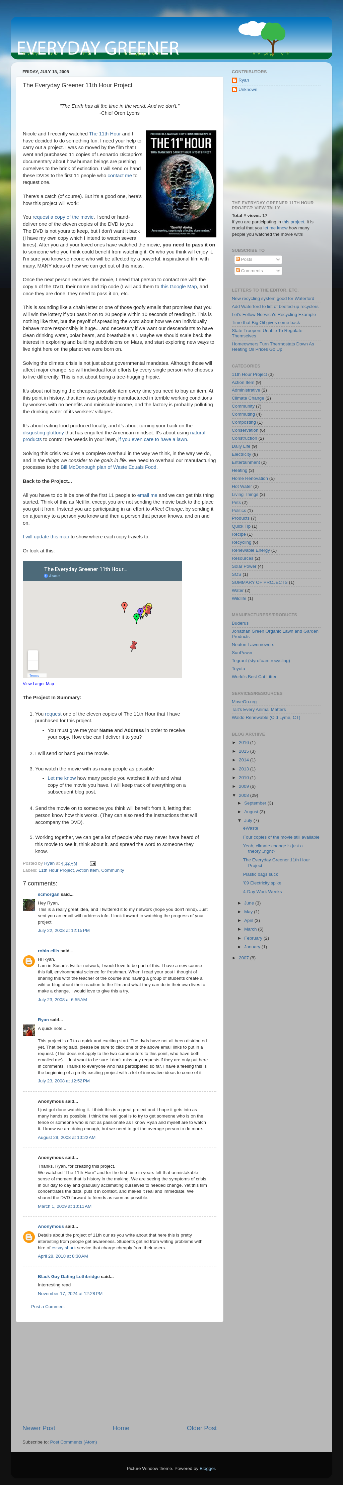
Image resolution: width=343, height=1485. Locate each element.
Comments (249, 270)
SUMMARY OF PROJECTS (260, 582)
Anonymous (51, 1226)
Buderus (240, 623)
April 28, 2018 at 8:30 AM (63, 1256)
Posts (244, 259)
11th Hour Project (56, 870)
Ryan (43, 1019)
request (53, 714)
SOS (237, 574)
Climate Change (248, 398)
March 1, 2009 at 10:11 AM (64, 1206)
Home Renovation (250, 478)
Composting (244, 422)
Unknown (247, 89)
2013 (244, 768)
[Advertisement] (119, 1373)
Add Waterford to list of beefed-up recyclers (275, 306)
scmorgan (49, 894)
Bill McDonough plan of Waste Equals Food (108, 467)
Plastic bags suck (260, 874)
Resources (243, 558)
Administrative (246, 390)
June (249, 903)
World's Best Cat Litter (254, 676)
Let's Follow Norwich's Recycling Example (274, 314)
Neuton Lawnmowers (253, 644)
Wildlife (239, 598)
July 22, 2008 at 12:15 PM (64, 930)
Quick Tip (241, 526)
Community (112, 870)
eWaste (250, 828)
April (249, 920)
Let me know (62, 778)
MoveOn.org (244, 701)
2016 (244, 742)
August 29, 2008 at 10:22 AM (66, 1137)
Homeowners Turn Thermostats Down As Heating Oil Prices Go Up (273, 346)
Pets (236, 502)
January (253, 946)
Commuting (243, 414)
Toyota (238, 668)
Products (241, 518)
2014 (244, 759)
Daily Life (241, 446)
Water (238, 590)
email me (147, 495)
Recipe (239, 534)
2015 (244, 751)
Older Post (202, 1427)
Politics (239, 510)
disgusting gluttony (43, 432)
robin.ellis (48, 950)
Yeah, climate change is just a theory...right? (273, 848)
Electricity (241, 454)
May (249, 911)
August (252, 811)
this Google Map (179, 286)
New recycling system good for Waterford (273, 298)
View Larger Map (38, 683)
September (256, 803)
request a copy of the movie (62, 217)
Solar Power (244, 566)
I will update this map (46, 536)
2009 (244, 786)
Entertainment (246, 462)
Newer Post (38, 1427)
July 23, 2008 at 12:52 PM (64, 1080)
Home (121, 1427)
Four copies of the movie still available (281, 837)
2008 (244, 795)
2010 (244, 777)
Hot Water (242, 486)
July (249, 820)
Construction (244, 438)
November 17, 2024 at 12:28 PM (70, 1293)
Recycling (242, 542)
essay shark (64, 1247)
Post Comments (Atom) (73, 1442)
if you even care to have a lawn (153, 439)
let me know (276, 227)
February (254, 938)
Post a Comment (48, 1306)
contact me (120, 175)
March (251, 929)
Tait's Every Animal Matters (259, 709)
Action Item (87, 870)
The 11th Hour (105, 133)
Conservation (245, 430)
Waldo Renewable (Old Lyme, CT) (266, 717)
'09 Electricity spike (262, 882)
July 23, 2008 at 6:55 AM (62, 999)
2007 (244, 957)
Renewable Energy (251, 550)
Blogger (207, 1468)
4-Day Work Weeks (262, 891)
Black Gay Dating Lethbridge (69, 1276)
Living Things (245, 494)
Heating (240, 470)
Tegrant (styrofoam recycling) (261, 660)
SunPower (242, 652)
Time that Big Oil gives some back (266, 322)
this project (293, 221)
